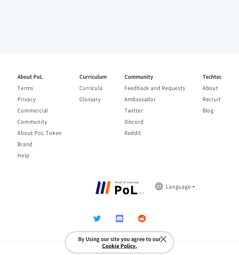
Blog (208, 110)
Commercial (32, 110)
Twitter (133, 110)
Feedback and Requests (154, 87)
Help (23, 155)
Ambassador (140, 99)
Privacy (26, 99)
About (210, 87)
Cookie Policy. (119, 245)
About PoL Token (39, 132)
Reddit (132, 132)
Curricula (90, 87)
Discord (134, 121)
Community (32, 121)
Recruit (212, 99)
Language (178, 186)
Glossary (90, 99)
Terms (25, 87)
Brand (25, 144)
